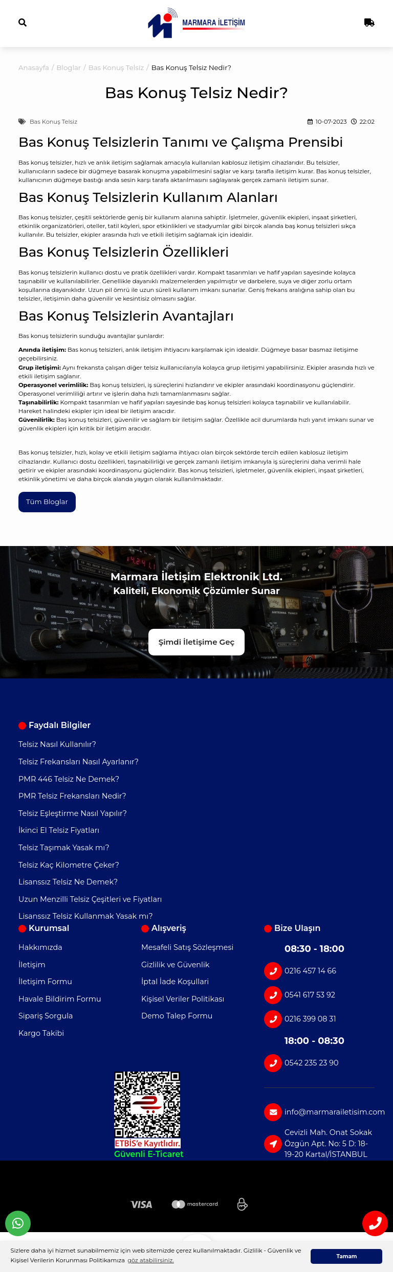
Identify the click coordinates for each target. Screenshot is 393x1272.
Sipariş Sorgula (45, 1015)
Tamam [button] (346, 1256)
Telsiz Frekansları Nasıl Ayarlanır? (78, 761)
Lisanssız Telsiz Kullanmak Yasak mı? (85, 916)
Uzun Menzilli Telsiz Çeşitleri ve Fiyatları (90, 899)
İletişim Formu (45, 981)
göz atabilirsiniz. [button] (150, 1260)
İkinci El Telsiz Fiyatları (58, 830)
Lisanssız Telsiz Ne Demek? (68, 882)
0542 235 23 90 (301, 1063)
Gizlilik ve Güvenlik (175, 964)
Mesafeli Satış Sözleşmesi (187, 947)
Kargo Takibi (41, 1033)
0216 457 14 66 (300, 971)
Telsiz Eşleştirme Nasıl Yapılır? (72, 813)
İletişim (32, 964)
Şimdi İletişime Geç (196, 642)
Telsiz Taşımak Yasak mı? (64, 847)
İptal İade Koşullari (175, 981)
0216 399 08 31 (300, 1019)
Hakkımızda (40, 947)
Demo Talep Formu (177, 1015)
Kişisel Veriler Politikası (182, 999)
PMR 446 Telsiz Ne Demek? (68, 779)
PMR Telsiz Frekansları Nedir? (72, 796)
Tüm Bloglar (47, 501)
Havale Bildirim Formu (59, 999)
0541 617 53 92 (299, 995)
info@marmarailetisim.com (319, 1112)
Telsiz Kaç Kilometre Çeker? (68, 865)
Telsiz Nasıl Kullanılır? (57, 744)
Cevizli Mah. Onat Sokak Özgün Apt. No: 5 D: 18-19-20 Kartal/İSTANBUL (318, 1143)
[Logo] (197, 23)
